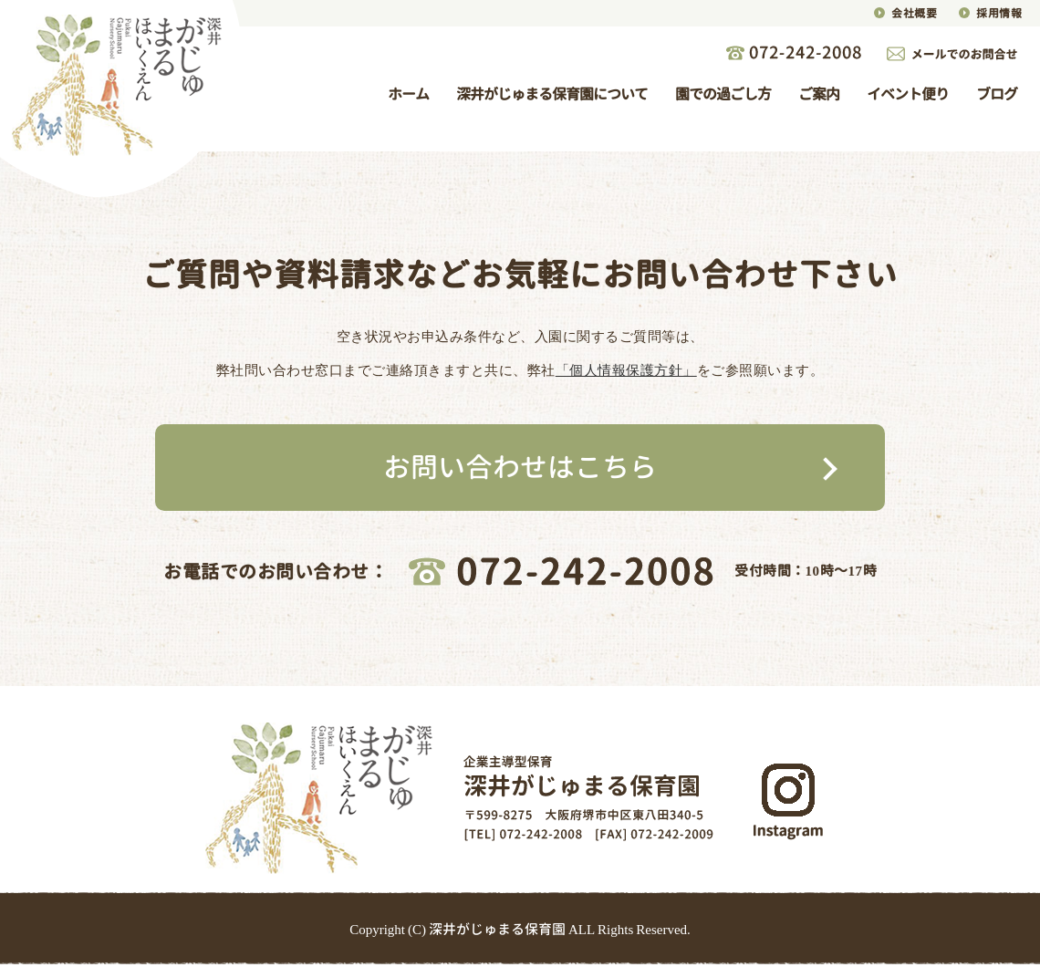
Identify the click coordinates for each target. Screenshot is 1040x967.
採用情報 (999, 13)
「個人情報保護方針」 (626, 370)
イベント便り (908, 94)
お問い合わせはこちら (520, 467)
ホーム (408, 94)
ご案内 (818, 94)
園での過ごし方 (723, 94)
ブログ (996, 94)
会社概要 (914, 13)
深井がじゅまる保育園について (552, 94)
